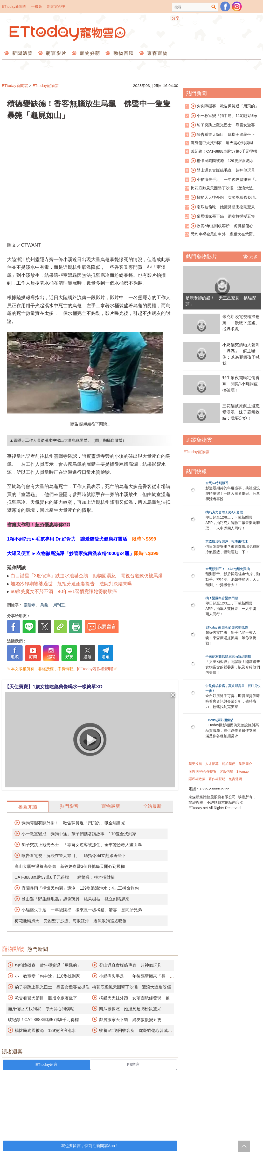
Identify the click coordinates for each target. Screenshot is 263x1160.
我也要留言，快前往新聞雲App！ (90, 1145)
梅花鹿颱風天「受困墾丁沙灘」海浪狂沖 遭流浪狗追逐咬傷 (71, 921)
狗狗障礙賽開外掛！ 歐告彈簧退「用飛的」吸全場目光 (73, 823)
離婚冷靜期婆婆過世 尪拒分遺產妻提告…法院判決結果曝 (71, 583)
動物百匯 (123, 53)
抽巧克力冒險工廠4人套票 (224, 512)
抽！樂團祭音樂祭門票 (221, 598)
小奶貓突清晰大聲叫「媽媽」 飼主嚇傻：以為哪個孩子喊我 (241, 354)
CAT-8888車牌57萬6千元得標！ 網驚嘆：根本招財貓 (65, 877)
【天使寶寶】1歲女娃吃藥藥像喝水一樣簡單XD (53, 686)
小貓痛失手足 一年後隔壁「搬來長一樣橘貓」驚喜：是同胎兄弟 (82, 910)
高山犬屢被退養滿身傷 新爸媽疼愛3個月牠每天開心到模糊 (70, 866)
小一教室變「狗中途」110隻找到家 (47, 976)
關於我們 (228, 764)
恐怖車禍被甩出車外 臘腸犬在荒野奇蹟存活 (221, 234)
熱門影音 (69, 806)
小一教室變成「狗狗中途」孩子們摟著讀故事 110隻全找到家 (79, 834)
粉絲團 (225, 6)
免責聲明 (235, 779)
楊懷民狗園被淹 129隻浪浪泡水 (45, 1030)
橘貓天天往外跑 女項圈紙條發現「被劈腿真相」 (220, 198)
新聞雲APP (56, 6)
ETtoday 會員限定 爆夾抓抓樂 (226, 627)
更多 (251, 256)
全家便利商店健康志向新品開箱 (228, 657)
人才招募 (212, 764)
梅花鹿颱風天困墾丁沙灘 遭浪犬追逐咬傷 (131, 987)
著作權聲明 (217, 779)
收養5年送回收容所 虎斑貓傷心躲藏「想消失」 (221, 226)
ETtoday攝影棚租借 (219, 720)
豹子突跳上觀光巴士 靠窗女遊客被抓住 (52, 987)
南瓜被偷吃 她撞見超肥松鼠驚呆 (130, 1009)
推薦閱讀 (27, 807)
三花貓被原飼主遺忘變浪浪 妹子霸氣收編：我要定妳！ (241, 412)
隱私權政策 (197, 779)
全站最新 (152, 806)
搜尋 (214, 7)
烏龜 (44, 605)
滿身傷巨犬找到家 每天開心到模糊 (41, 1009)
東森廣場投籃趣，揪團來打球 (226, 541)
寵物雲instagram (237, 6)
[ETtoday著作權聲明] (95, 669)
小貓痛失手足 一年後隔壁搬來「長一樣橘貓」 (222, 180)
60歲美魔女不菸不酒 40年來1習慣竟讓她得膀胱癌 (64, 591)
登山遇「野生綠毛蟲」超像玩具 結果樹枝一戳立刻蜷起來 (75, 899)
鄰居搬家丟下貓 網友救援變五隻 (130, 1019)
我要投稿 (195, 764)
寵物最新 (110, 806)
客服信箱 (226, 771)
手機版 (36, 6)
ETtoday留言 (47, 1064)
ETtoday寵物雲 (68, 33)
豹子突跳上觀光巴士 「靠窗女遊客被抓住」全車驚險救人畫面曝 (82, 845)
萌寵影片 (55, 53)
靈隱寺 (29, 605)
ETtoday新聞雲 (14, 6)
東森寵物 (156, 53)
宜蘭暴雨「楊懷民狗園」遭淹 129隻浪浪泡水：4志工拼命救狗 (80, 888)
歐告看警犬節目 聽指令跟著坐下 (46, 998)
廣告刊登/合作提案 (203, 771)
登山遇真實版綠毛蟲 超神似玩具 (130, 965)
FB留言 (133, 1064)
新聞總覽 (21, 53)
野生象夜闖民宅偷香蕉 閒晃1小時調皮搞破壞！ (241, 383)
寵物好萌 (89, 53)
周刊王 (59, 605)
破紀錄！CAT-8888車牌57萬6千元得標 (43, 1019)
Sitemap (242, 771)
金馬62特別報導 (216, 483)
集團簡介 (245, 764)
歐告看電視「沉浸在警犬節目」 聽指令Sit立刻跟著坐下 (74, 855)
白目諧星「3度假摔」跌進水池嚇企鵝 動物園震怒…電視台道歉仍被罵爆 (87, 575)
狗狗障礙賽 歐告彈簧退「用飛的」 (48, 965)
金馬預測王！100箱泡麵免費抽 (227, 569)
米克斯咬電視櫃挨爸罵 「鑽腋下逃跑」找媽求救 (241, 322)
